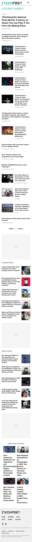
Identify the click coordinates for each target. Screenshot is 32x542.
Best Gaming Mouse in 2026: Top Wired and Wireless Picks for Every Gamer (11, 379)
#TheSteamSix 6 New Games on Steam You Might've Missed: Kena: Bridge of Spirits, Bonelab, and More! (15, 36)
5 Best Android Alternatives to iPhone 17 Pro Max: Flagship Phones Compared (11, 268)
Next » (21, 229)
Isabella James (7, 28)
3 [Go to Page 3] (17, 229)
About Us (4, 531)
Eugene (18, 198)
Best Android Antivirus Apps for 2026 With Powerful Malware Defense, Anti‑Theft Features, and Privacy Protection (11, 282)
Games (4, 14)
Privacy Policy (5, 533)
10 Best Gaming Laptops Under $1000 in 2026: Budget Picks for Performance (11, 391)
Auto (3, 519)
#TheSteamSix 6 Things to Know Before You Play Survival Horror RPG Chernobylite (22, 50)
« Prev (10, 229)
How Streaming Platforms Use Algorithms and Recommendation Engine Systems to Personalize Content (10, 359)
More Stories (7, 351)
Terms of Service (20, 531)
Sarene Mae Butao (7, 222)
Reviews (11, 517)
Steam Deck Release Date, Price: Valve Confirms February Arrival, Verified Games (22, 192)
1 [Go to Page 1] (14, 229)
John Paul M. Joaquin (8, 149)
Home (3, 517)
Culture (18, 519)
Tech (18, 517)
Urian (17, 212)
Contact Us (11, 531)
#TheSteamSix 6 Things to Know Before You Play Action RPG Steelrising (20, 65)
